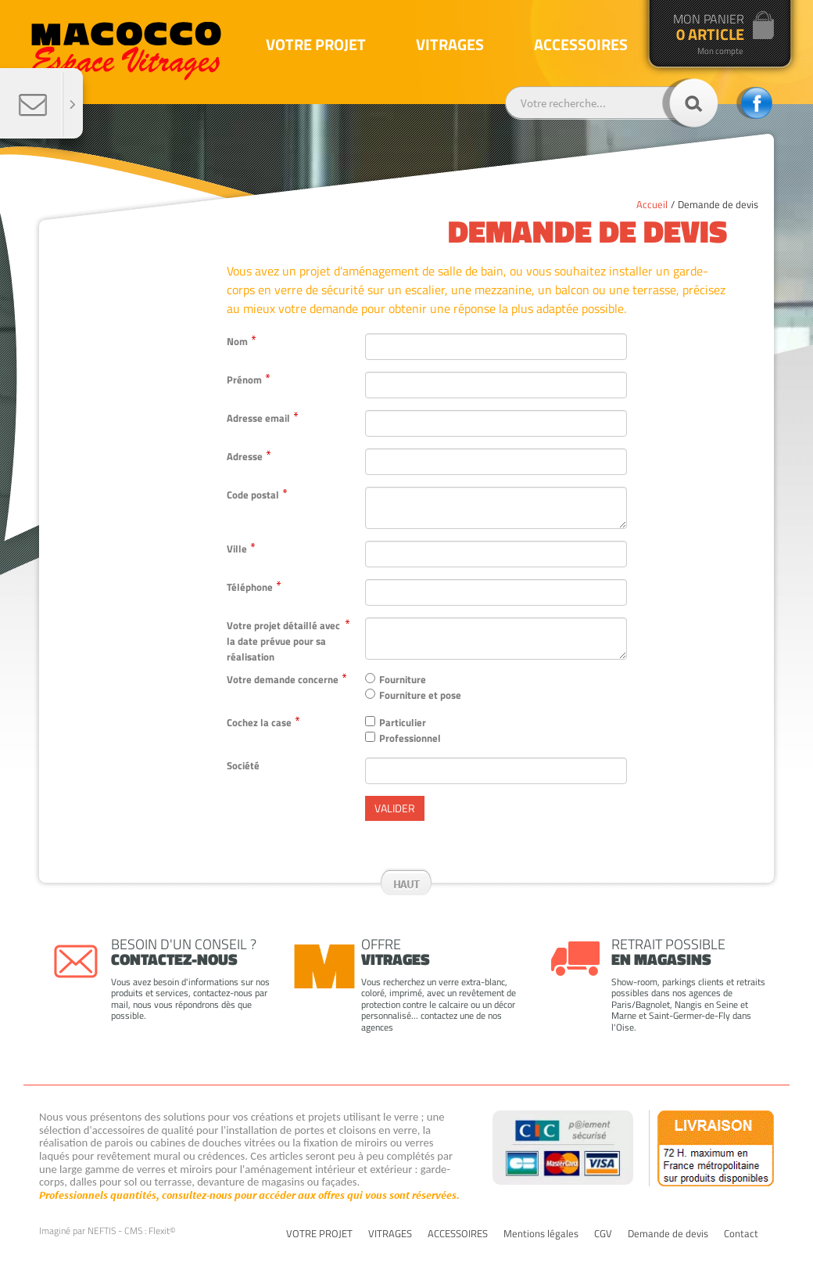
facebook (754, 103)
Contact (741, 1234)
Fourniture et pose (420, 695)
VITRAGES (390, 1234)
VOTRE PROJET (319, 1234)
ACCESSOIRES (458, 1234)
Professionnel (410, 738)
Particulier (402, 722)
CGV (603, 1234)
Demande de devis (718, 204)
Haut (406, 883)
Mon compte (720, 51)
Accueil (652, 204)
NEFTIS (102, 1230)
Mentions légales (540, 1234)
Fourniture (402, 679)
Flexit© (162, 1230)
